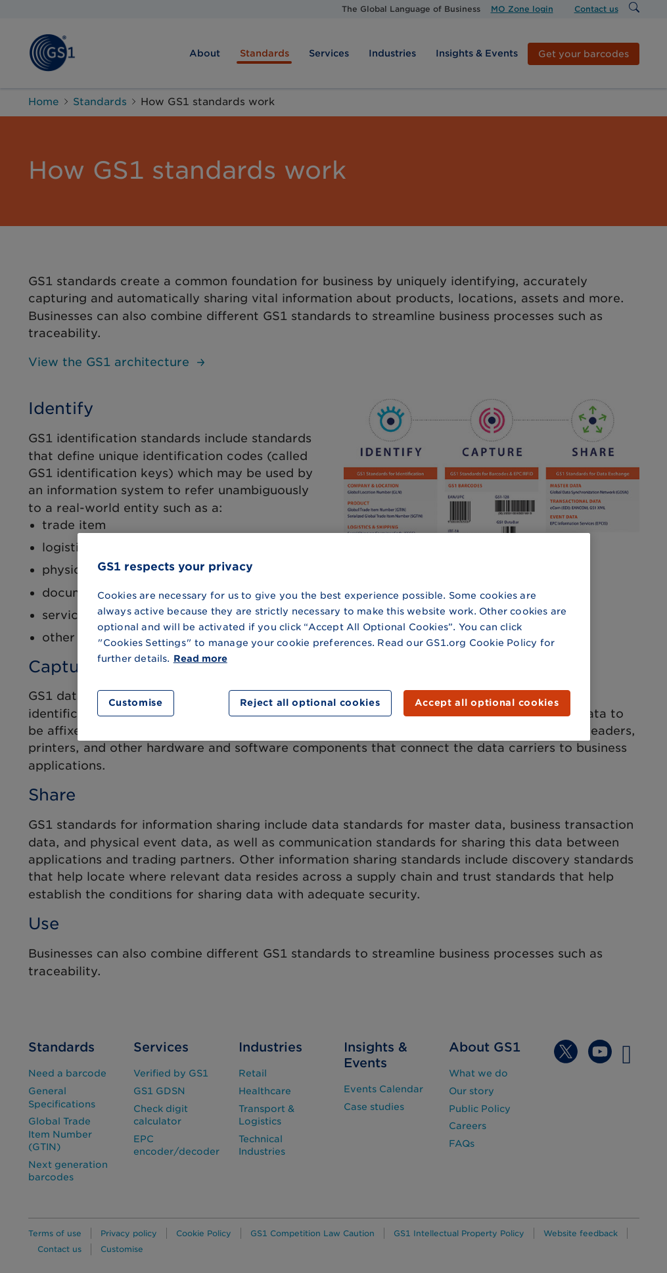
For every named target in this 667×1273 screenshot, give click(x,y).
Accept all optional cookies (487, 702)
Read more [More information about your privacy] (200, 658)
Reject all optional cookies (310, 702)
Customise (135, 702)
